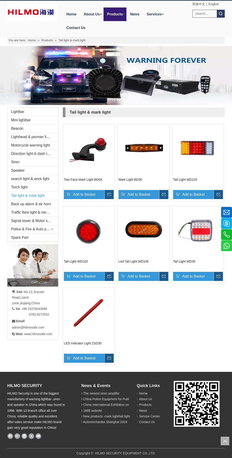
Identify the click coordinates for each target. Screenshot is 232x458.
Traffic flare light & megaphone (34, 212)
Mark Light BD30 (130, 179)
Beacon (17, 128)
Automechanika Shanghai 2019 (105, 422)
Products (115, 14)
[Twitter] (31, 436)
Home (71, 14)
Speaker (18, 170)
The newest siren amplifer (101, 393)
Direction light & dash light (32, 154)
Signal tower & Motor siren (32, 221)
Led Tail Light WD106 (133, 261)
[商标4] (31, 12)
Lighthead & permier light (31, 137)
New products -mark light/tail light (106, 416)
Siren (15, 162)
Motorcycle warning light (30, 145)
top (225, 441)
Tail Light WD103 (185, 179)
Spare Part (19, 237)
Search (221, 13)
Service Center (149, 416)
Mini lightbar (21, 120)
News (135, 14)
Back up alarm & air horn (31, 204)
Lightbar (17, 112)
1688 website (92, 410)
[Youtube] (38, 436)
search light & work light (30, 179)
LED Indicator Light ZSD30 (83, 343)
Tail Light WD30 (184, 261)
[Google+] (17, 436)
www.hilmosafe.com (38, 334)
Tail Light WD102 (76, 261)
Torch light (19, 187)
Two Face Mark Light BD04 (83, 179)
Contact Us (75, 28)
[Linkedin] (24, 436)
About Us (92, 14)
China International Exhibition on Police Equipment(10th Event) (127, 405)
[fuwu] (39, 265)
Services (154, 14)
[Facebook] (10, 436)
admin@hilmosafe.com (28, 327)
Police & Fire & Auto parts (31, 229)
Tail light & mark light (27, 195)
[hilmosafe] (197, 404)
